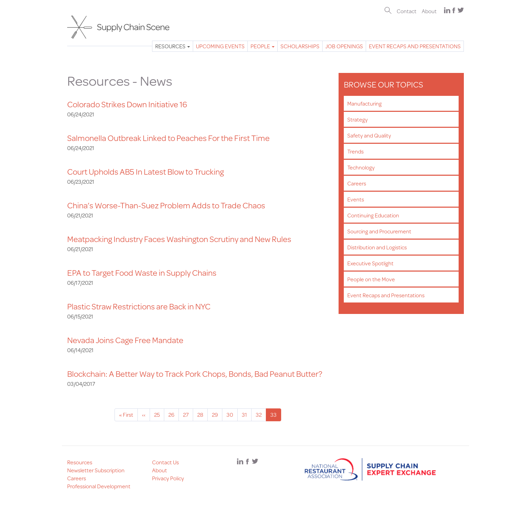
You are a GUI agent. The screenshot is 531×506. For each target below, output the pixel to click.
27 (188, 414)
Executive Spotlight (370, 263)
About (429, 11)
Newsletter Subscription (96, 470)
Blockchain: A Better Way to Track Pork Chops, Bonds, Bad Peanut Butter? (194, 374)
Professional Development (98, 486)
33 (275, 415)
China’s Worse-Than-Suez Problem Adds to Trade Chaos (166, 205)
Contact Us (165, 462)
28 (202, 414)
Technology (361, 167)
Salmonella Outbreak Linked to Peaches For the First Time (168, 138)
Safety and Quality (369, 135)
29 (217, 414)
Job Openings (344, 46)
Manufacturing (364, 103)
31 (247, 414)
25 (159, 414)
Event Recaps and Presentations (415, 46)
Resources (172, 46)
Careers (356, 183)
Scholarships (299, 46)
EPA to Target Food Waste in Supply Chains (141, 273)
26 (173, 414)
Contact (407, 11)
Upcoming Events (220, 46)
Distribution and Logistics (377, 247)
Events (355, 199)
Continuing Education (373, 215)
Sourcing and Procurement (379, 231)
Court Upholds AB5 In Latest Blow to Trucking (145, 171)
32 (261, 414)
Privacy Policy (168, 478)
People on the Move (371, 279)
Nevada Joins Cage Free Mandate (125, 340)
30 (232, 414)
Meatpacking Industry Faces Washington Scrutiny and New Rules (179, 239)
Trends (355, 151)
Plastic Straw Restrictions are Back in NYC (139, 306)
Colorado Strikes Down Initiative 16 (127, 104)
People (263, 46)
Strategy (357, 119)
